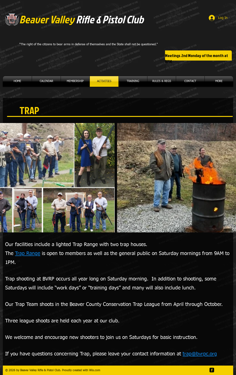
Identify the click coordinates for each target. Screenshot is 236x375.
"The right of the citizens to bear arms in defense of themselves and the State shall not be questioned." (88, 44)
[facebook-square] (211, 370)
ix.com (96, 370)
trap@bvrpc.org (200, 354)
